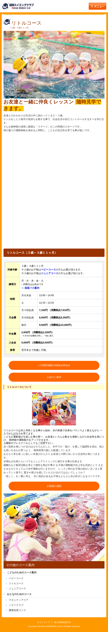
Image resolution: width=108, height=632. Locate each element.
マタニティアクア (18, 600)
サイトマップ (43, 622)
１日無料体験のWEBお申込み (54, 365)
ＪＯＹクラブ (16, 605)
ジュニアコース (17, 588)
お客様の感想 (54, 486)
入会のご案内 (54, 377)
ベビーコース (16, 578)
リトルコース (16, 583)
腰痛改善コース (17, 610)
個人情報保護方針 (62, 622)
